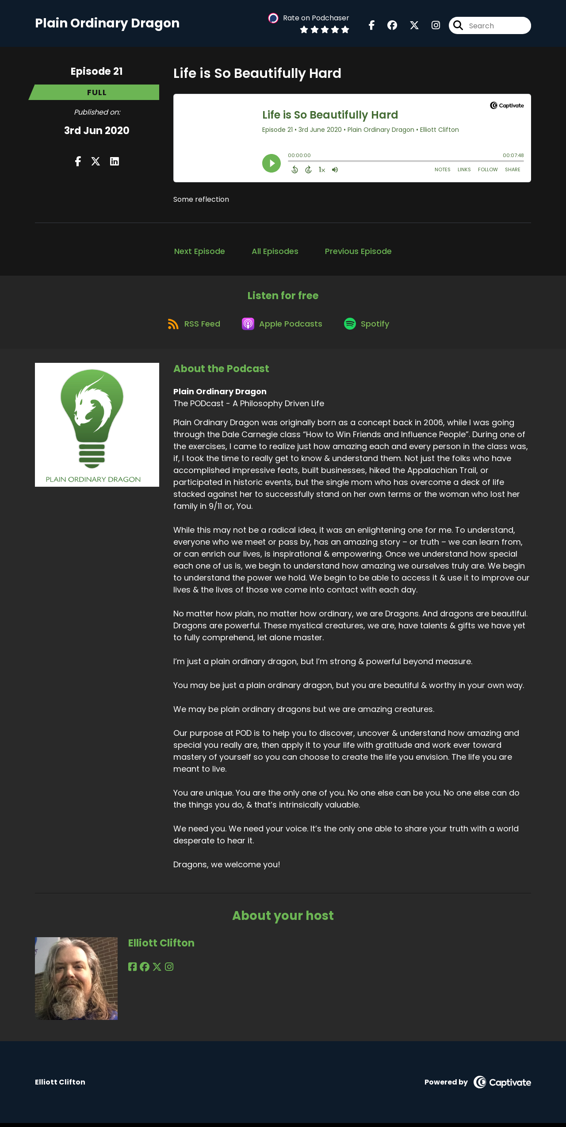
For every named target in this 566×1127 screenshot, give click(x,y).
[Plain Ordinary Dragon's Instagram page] (430, 26)
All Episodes (275, 252)
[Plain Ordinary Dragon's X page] (409, 26)
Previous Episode (358, 252)
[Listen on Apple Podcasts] (282, 326)
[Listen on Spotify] (369, 326)
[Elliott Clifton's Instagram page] (165, 971)
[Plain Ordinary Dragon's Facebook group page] (387, 26)
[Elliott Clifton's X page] (155, 971)
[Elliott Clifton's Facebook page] (132, 971)
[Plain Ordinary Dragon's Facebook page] (372, 26)
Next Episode (199, 252)
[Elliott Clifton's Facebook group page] (143, 971)
